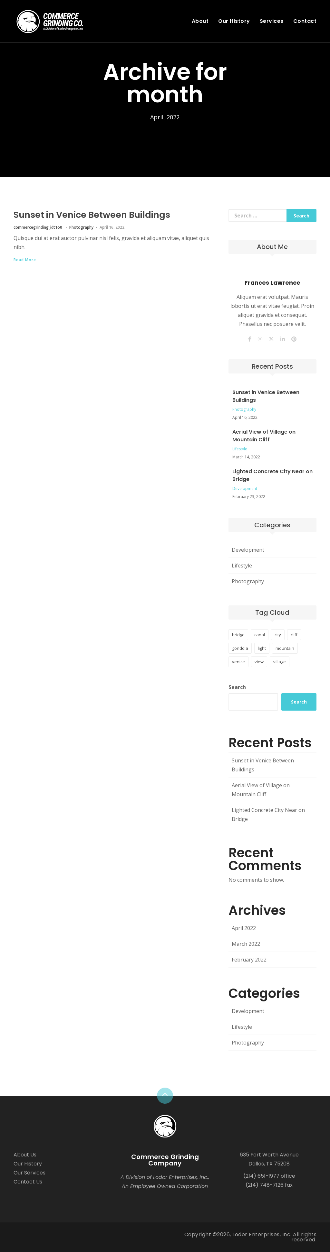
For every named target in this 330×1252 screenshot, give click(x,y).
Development (244, 488)
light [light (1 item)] (262, 648)
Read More (25, 260)
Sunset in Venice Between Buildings (107, 214)
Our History (234, 21)
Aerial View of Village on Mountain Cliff (264, 435)
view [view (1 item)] (259, 662)
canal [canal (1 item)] (259, 635)
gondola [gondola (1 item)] (240, 648)
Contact (305, 21)
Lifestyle (239, 449)
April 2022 (244, 928)
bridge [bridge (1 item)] (238, 635)
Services (272, 21)
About (200, 21)
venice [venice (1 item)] (238, 662)
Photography (81, 227)
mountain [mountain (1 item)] (285, 648)
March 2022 (246, 943)
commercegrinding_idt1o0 (38, 227)
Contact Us (28, 1181)
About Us (25, 1154)
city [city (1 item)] (278, 635)
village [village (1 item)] (279, 662)
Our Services (29, 1172)
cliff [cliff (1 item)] (294, 635)
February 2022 (249, 959)
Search (237, 687)
